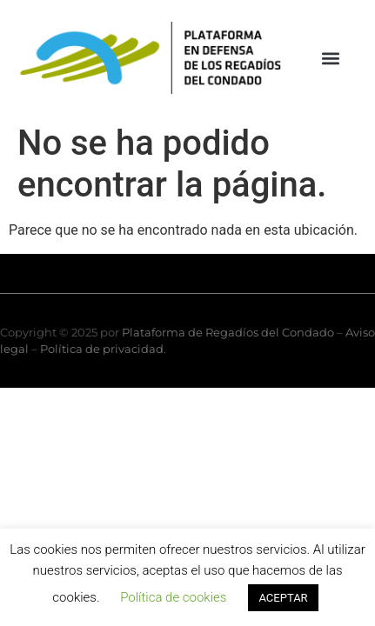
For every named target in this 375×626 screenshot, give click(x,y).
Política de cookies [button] (173, 597)
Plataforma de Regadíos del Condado (228, 332)
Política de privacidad (102, 349)
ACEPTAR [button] (282, 597)
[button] (330, 57)
